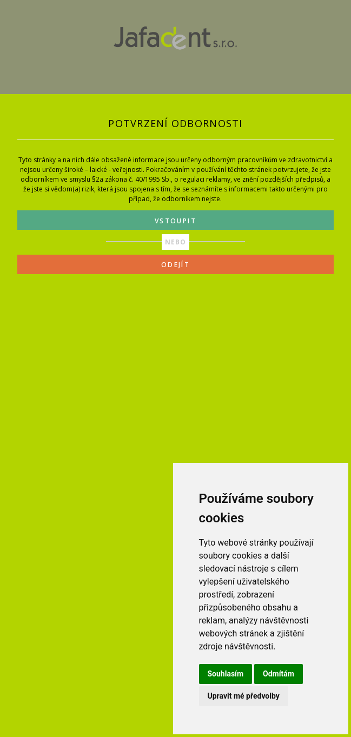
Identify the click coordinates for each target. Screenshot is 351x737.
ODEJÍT (175, 264)
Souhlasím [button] (226, 673)
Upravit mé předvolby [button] (244, 696)
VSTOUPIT (175, 220)
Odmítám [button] (278, 673)
